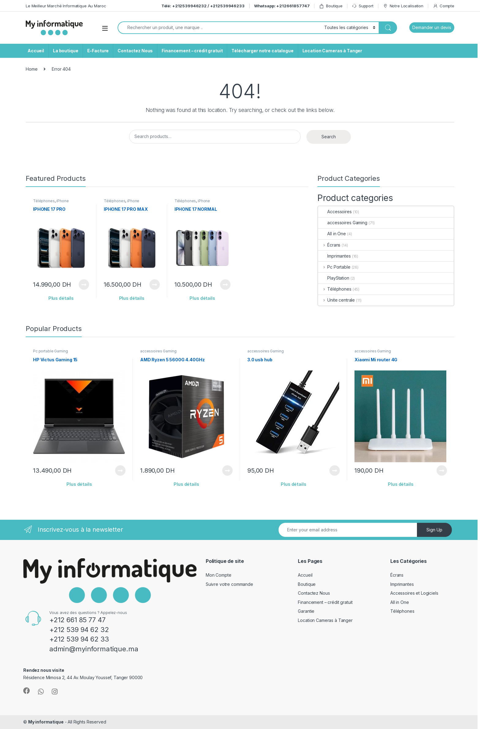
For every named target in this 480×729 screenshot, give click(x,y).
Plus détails (61, 298)
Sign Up (434, 529)
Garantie (306, 611)
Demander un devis (431, 27)
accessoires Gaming (342, 222)
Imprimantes (334, 255)
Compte (443, 6)
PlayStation (333, 278)
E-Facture (98, 50)
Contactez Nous (135, 50)
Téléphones (44, 201)
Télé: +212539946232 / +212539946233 (203, 5)
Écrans (329, 244)
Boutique (331, 6)
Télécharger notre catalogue (262, 50)
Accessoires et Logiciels (414, 593)
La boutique (65, 50)
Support (362, 6)
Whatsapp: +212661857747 (282, 5)
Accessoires (334, 211)
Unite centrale (336, 300)
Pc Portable (334, 267)
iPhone (62, 201)
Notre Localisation (403, 6)
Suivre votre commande (229, 584)
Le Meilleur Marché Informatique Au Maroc (66, 5)
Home (31, 69)
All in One (332, 233)
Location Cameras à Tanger (332, 50)
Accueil (36, 50)
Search (328, 136)
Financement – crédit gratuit (192, 50)
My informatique (46, 721)
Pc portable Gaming (50, 351)
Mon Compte (218, 575)
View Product (84, 284)
